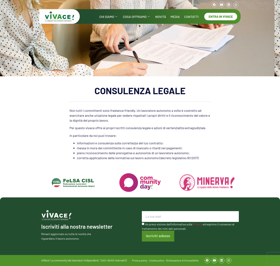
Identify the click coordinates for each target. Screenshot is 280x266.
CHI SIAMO (114, 16)
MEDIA (176, 16)
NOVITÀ (163, 16)
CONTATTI (192, 16)
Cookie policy (156, 260)
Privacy (197, 224)
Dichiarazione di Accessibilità (182, 260)
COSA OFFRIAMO (141, 16)
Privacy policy (139, 260)
